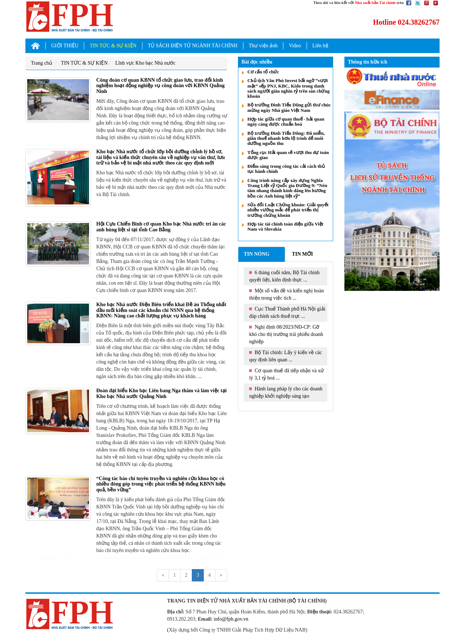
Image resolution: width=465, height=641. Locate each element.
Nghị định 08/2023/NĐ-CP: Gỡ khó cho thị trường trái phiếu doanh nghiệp (286, 334)
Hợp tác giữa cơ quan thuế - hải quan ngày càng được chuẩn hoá (285, 121)
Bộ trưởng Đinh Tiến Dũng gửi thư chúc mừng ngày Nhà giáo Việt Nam (289, 107)
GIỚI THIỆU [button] (64, 45)
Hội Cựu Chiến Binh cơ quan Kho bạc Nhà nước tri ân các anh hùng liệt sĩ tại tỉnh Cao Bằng (161, 226)
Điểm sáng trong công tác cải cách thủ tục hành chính (286, 168)
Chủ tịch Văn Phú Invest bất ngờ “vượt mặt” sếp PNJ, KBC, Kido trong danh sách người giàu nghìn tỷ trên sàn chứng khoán (288, 88)
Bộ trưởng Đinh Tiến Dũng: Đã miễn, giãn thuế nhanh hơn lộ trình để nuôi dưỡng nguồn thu (286, 138)
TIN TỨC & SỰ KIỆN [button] (113, 45)
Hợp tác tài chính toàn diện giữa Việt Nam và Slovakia (285, 226)
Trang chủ (41, 63)
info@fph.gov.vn (231, 619)
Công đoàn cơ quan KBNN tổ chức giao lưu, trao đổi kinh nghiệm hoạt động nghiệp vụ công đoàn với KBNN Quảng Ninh (160, 85)
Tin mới (302, 254)
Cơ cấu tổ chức (263, 71)
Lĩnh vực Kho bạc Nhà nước (145, 63)
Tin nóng (256, 254)
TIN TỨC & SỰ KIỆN (84, 63)
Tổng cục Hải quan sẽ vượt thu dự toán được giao (288, 155)
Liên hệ (320, 45)
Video (295, 45)
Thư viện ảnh (263, 45)
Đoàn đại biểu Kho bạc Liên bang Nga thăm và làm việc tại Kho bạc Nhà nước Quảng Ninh (161, 393)
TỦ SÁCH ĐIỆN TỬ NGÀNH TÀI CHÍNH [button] (193, 45)
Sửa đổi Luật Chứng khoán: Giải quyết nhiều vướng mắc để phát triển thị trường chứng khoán (287, 210)
